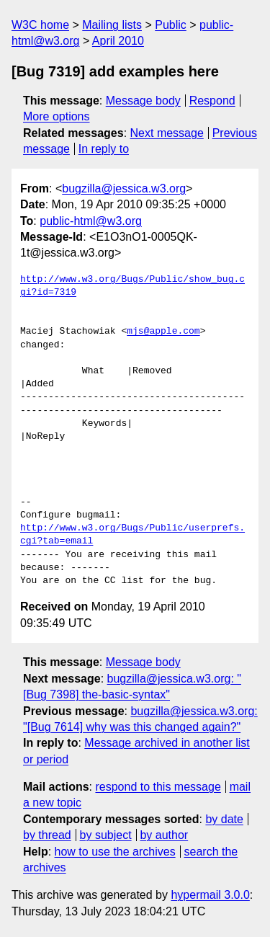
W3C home (40, 25)
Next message (167, 133)
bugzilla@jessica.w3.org (124, 188)
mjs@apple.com (163, 331)
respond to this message (157, 787)
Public (170, 25)
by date (224, 819)
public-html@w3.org (91, 221)
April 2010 (118, 41)
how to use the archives (115, 851)
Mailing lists (112, 25)
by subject (106, 835)
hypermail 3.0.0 (210, 895)
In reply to (103, 149)
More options (56, 116)
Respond (212, 100)
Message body (143, 100)
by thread (47, 835)
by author (164, 835)
